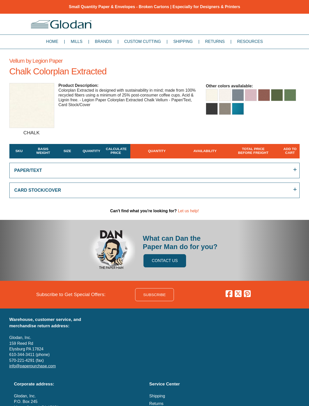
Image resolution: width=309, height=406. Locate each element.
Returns (215, 41)
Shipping (183, 41)
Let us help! (188, 211)
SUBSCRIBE (154, 295)
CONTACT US (165, 260)
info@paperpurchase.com (32, 366)
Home (52, 41)
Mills (76, 41)
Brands (103, 41)
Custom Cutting (142, 41)
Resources (250, 41)
